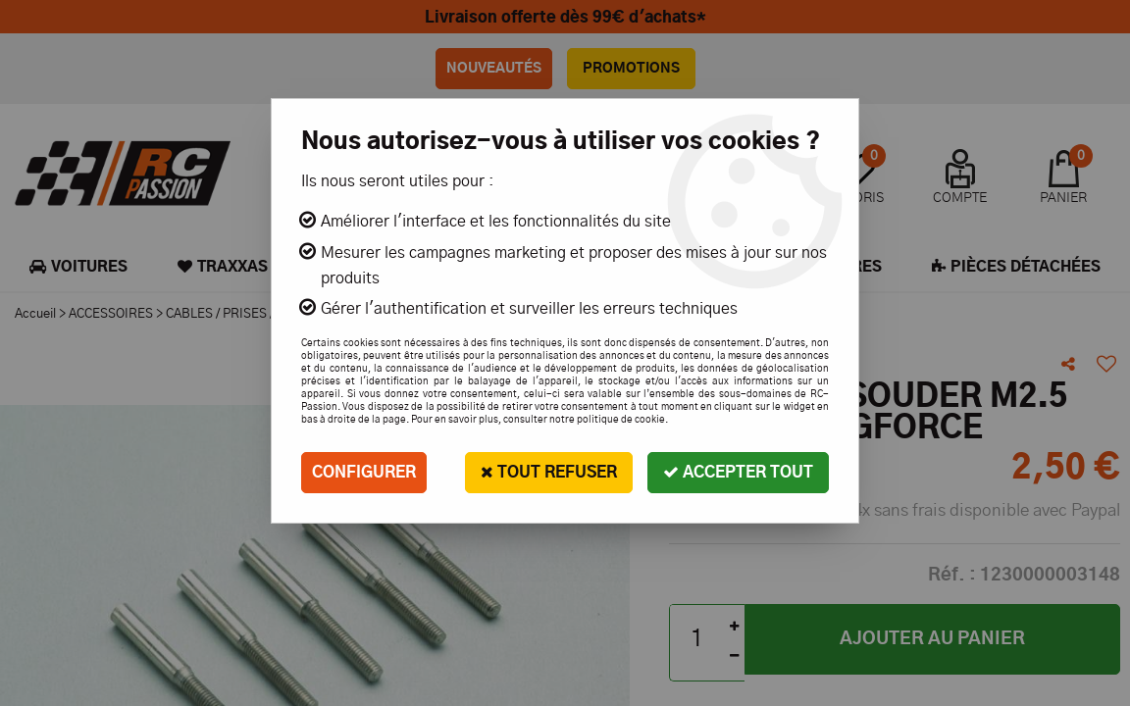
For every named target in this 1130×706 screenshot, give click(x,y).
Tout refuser (549, 472)
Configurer (364, 472)
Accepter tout (738, 472)
